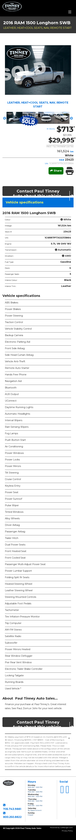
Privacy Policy (67, 831)
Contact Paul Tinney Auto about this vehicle (43, 192)
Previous (4, 118)
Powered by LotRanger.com (61, 827)
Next (71, 118)
